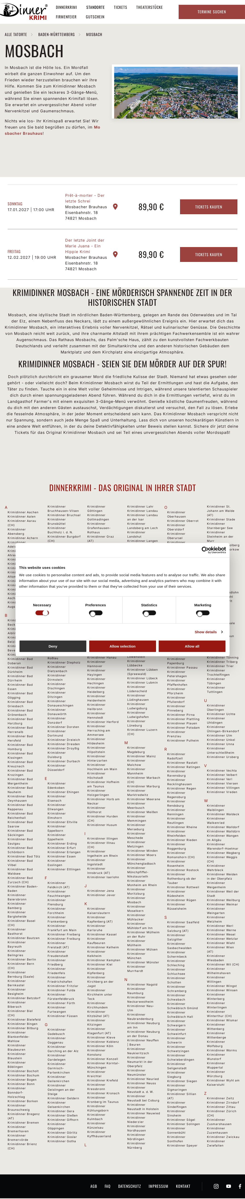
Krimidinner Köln (100, 1046)
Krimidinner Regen (181, 789)
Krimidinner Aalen (22, 517)
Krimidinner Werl (220, 926)
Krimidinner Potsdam (183, 728)
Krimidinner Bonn (21, 1084)
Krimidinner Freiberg (64, 935)
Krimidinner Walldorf (223, 828)
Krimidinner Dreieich (64, 740)
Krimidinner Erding (62, 844)
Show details (206, 632)
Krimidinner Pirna (181, 715)
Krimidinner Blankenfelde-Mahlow (19, 1037)
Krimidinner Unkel (221, 740)
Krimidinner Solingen (183, 1124)
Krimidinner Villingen (223, 788)
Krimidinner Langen (142, 541)
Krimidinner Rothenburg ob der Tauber (181, 879)
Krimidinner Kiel (100, 965)
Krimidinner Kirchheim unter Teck (100, 995)
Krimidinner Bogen (22, 1080)
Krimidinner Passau (182, 668)
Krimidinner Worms (222, 1051)
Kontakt (183, 1187)
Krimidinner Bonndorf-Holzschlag (17, 1093)
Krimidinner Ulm (219, 736)
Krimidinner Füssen (63, 1016)
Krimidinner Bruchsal (64, 516)
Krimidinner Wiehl (221, 943)
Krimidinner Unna (220, 745)
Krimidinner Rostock (183, 870)
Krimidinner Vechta (222, 771)
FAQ (108, 1187)
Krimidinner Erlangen (64, 853)
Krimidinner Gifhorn (63, 1120)
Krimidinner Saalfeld (183, 923)
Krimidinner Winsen (222, 991)
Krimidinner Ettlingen (64, 870)
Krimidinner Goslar (62, 1137)
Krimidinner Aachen (23, 513)
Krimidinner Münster (143, 963)
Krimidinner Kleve (101, 1038)
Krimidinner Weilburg (223, 901)
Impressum (158, 1187)
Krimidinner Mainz (141, 757)
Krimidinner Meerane (143, 800)
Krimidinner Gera (61, 1112)
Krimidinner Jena (100, 891)
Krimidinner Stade (221, 520)
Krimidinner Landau (142, 511)
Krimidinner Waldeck (223, 815)
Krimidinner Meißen (142, 813)
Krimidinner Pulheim (183, 741)
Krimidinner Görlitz (63, 1133)
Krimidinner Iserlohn (103, 878)
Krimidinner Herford (103, 722)
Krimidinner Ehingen (63, 792)
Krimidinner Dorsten (63, 727)
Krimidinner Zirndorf (223, 1103)
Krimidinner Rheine (182, 828)
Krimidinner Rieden (182, 840)
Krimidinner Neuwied (143, 1114)
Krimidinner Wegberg (223, 853)
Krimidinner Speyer (182, 1146)
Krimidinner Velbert (222, 775)
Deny (53, 646)
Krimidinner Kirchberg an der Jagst (100, 982)
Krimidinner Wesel (221, 935)
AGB (93, 1187)
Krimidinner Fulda (61, 991)
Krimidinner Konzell (102, 1059)
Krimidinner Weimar (222, 905)
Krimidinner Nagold (142, 985)
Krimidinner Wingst (222, 986)
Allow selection (122, 646)
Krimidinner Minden (142, 851)
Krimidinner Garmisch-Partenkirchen (59, 1069)
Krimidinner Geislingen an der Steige (61, 1090)
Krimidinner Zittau (221, 1107)
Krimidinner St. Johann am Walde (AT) (221, 511)
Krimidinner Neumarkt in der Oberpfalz (140, 1062)
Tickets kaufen (208, 207)
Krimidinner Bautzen (24, 938)
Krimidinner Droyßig (63, 749)
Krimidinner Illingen (102, 839)
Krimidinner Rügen (181, 901)
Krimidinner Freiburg (64, 939)
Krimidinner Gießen (63, 1116)
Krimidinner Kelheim (103, 948)
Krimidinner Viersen (222, 784)
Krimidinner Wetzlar (222, 939)
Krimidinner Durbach (64, 762)
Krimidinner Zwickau (223, 1137)
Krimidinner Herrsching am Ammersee (98, 731)
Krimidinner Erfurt (62, 848)
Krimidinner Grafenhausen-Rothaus (99, 529)
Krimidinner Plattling (183, 719)
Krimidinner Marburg (143, 787)
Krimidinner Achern (23, 538)
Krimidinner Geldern (63, 1099)
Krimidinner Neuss (141, 1084)
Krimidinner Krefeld (102, 1081)
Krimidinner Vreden (222, 792)
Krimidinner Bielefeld (24, 1020)
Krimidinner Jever (101, 896)
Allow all (192, 646)
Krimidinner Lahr (140, 507)
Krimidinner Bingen (23, 1024)
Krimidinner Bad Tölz (24, 857)
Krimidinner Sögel (181, 1120)
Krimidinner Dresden (64, 745)
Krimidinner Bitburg (23, 1029)
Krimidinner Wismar (222, 1021)
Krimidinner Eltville (63, 823)
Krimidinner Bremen (23, 1123)
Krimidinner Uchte (221, 714)
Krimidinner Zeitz (220, 1099)
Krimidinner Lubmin (142, 683)
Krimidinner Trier (220, 667)
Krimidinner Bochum (23, 1076)
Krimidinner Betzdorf (24, 999)
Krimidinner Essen (62, 857)
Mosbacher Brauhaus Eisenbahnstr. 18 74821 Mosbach (86, 213)
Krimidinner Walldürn (223, 832)
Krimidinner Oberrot (183, 521)
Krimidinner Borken (23, 1102)
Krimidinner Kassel (102, 935)
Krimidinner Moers (141, 855)
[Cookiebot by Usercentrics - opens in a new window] (205, 550)
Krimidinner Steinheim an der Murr (220, 537)
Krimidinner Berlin (22, 960)
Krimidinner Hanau (102, 658)
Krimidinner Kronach (103, 1094)
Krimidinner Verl (219, 780)
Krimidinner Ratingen (183, 767)
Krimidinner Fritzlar (63, 986)
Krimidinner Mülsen (142, 950)
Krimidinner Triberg (222, 662)
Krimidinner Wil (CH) (223, 965)
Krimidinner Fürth (61, 1004)
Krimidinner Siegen (182, 1082)
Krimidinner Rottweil (183, 888)
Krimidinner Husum (102, 825)
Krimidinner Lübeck (142, 679)
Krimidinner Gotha (62, 1142)
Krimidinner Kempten (103, 961)
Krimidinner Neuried (143, 1079)
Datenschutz (129, 1187)
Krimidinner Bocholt (23, 1072)
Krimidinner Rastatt (182, 763)
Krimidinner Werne (221, 931)
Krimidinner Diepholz (64, 663)
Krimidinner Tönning (223, 658)
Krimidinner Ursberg (223, 757)
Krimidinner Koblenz (103, 1042)
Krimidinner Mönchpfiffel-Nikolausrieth (138, 873)
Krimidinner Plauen (182, 724)
